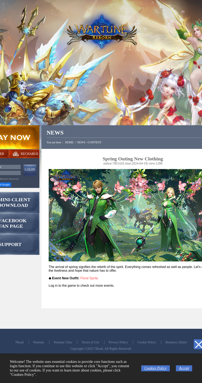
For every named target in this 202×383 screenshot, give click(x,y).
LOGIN (30, 169)
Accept (184, 368)
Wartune (38, 342)
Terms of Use (90, 342)
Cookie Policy (146, 342)
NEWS (81, 142)
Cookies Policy (155, 368)
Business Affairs (176, 342)
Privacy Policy (118, 342)
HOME (69, 142)
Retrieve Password (9, 178)
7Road (19, 342)
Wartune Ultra (63, 342)
